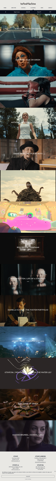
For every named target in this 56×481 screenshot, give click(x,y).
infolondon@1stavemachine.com (40, 462)
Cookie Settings (28, 479)
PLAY (28, 31)
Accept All (28, 476)
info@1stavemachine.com (15, 460)
